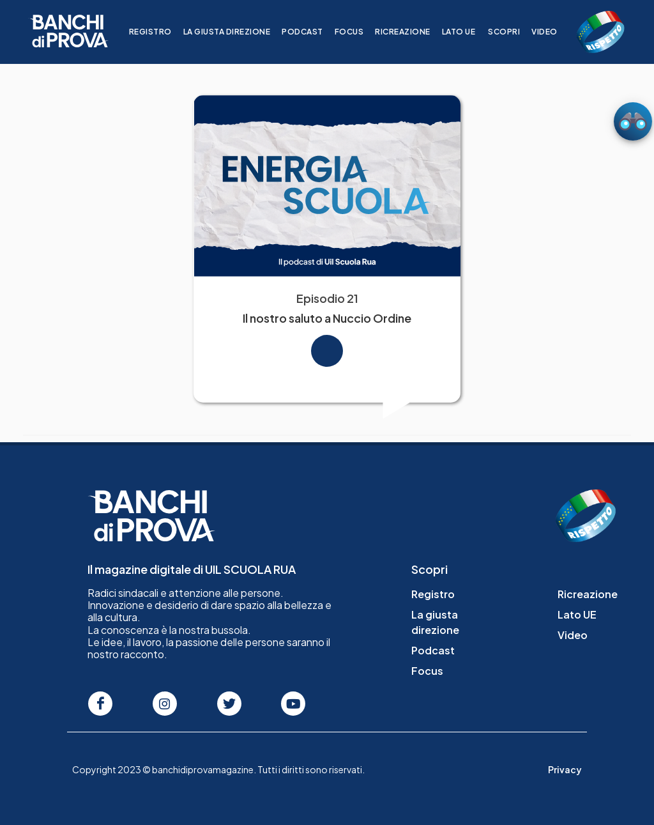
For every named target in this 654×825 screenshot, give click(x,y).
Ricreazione (410, 31)
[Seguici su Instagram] (165, 703)
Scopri (512, 31)
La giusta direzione (234, 31)
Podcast (310, 31)
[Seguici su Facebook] (100, 703)
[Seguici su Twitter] (229, 703)
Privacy (565, 769)
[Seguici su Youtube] (293, 703)
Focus (357, 31)
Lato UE (466, 31)
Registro (158, 31)
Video (552, 31)
